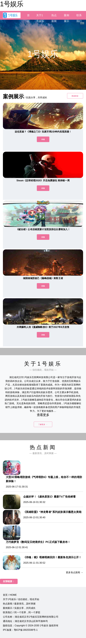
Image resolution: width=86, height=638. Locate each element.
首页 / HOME (10, 595)
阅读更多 (75, 96)
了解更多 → (43, 424)
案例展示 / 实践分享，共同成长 (19, 608)
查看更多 (43, 415)
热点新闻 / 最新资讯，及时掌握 (19, 603)
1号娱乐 (11, 4)
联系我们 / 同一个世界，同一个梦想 (21, 612)
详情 (43, 139)
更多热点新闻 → (74, 572)
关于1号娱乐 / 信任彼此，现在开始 (21, 599)
